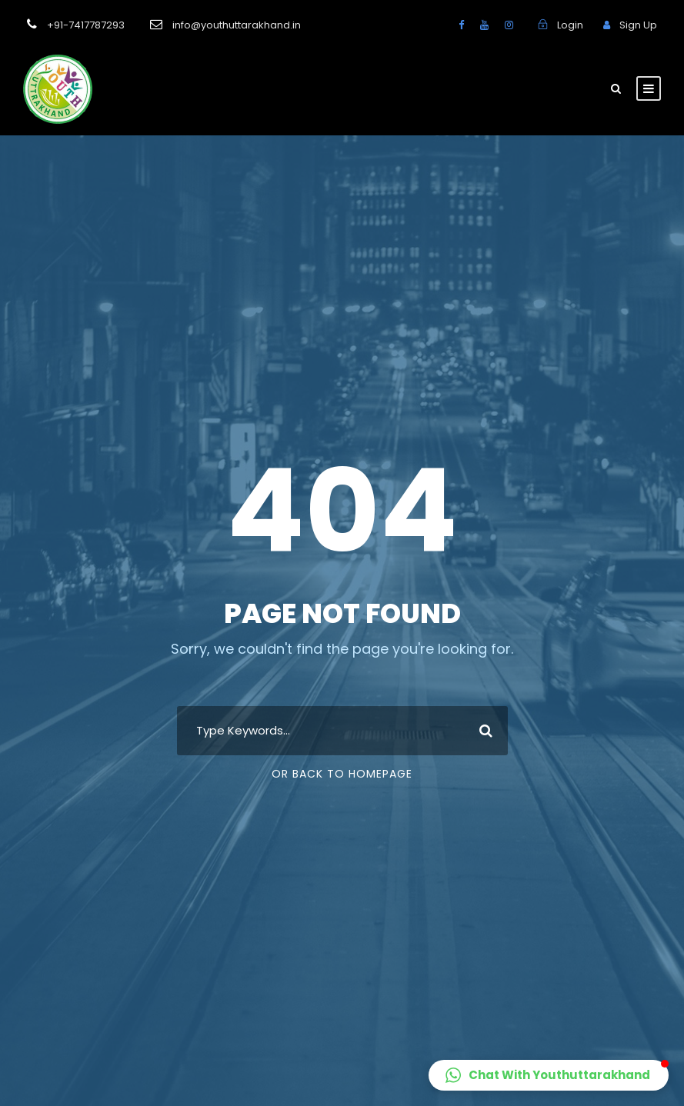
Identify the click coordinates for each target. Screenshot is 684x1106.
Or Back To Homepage (342, 773)
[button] (549, 1075)
